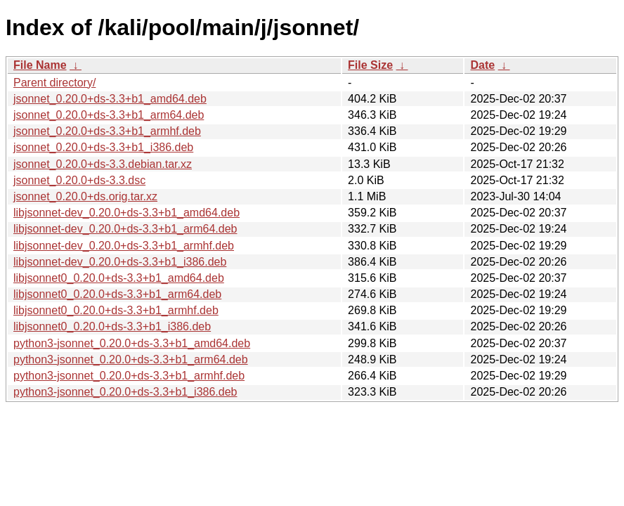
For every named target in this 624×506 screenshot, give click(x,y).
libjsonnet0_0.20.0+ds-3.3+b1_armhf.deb (116, 310)
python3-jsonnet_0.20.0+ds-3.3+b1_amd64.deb (131, 343)
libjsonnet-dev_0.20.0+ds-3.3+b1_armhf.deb (123, 246)
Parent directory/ (54, 83)
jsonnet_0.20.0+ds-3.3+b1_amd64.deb (110, 99)
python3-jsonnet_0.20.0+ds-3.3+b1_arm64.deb (130, 359)
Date (482, 65)
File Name (40, 65)
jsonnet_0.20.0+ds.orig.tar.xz (85, 196)
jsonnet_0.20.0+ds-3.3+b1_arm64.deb (108, 115)
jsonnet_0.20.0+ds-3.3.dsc (79, 180)
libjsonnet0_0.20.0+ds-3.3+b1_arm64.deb (117, 294)
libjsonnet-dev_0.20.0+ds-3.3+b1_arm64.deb (125, 229)
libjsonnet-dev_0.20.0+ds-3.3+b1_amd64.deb (126, 213)
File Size (370, 65)
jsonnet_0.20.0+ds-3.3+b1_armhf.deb (107, 131)
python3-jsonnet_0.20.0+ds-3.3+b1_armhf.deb (129, 376)
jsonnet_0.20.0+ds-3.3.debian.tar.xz (102, 164)
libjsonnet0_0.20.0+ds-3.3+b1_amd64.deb (118, 278)
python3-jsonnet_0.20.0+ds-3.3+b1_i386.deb (125, 392)
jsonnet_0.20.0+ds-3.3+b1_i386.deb (103, 147)
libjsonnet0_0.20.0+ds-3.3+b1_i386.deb (112, 326)
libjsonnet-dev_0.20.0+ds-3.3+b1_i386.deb (119, 262)
